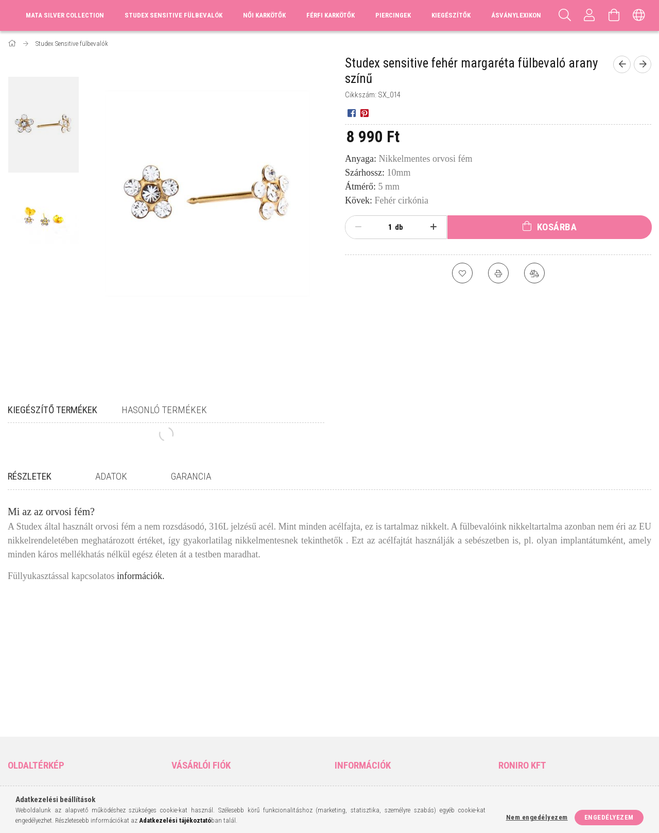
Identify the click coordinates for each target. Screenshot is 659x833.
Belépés (183, 671)
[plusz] (433, 227)
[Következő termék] (642, 64)
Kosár (180, 717)
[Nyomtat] (498, 273)
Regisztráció (191, 687)
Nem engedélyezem (537, 817)
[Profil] (589, 15)
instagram (525, 720)
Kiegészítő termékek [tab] (52, 410)
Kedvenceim (190, 732)
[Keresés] (564, 15)
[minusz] (358, 227)
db (399, 227)
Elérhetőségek (358, 732)
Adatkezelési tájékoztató (375, 687)
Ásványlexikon (516, 15)
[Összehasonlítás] (534, 273)
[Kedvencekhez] (462, 273)
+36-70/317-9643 (529, 687)
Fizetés (346, 702)
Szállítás (348, 717)
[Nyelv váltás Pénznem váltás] (639, 15)
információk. (140, 576)
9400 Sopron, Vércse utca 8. (550, 671)
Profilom (185, 702)
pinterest (545, 720)
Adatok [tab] (111, 476)
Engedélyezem (609, 817)
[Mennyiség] (384, 227)
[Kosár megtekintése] (614, 15)
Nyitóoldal (25, 671)
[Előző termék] (622, 64)
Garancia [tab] (191, 476)
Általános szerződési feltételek (385, 671)
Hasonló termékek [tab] (164, 410)
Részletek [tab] (29, 476)
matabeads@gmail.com (543, 702)
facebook (505, 720)
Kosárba (557, 227)
